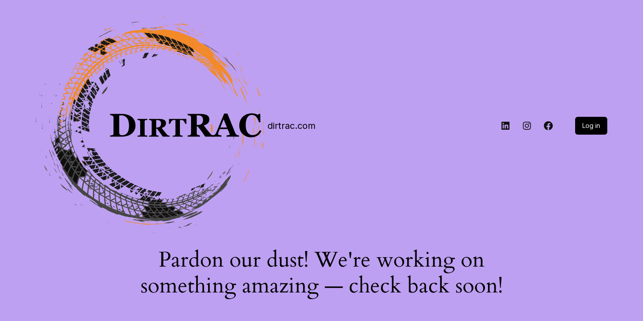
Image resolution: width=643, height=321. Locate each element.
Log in (591, 125)
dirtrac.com (291, 125)
